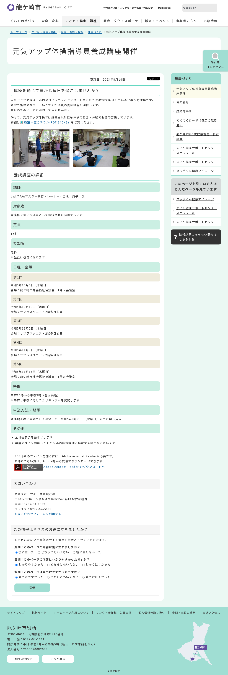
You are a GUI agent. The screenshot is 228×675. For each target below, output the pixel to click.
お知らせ (182, 102)
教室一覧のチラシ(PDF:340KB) (46, 122)
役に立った (26, 552)
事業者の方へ (186, 21)
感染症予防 (184, 111)
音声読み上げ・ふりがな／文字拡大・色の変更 (128, 7)
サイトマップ (16, 612)
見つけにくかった (98, 577)
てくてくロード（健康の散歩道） (196, 122)
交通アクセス (211, 612)
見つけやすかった (31, 577)
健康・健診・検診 (72, 32)
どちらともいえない (55, 552)
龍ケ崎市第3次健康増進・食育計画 (197, 136)
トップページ (18, 32)
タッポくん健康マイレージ (195, 171)
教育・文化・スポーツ (120, 21)
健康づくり (95, 32)
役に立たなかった (88, 552)
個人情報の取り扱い (152, 612)
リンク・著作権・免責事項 (113, 612)
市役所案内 (58, 659)
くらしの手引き (23, 21)
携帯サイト (39, 612)
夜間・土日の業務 (184, 612)
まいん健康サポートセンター (196, 162)
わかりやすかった (31, 564)
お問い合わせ (23, 659)
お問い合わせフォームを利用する (37, 514)
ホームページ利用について (71, 612)
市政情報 (210, 21)
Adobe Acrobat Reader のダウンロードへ (59, 466)
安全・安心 (50, 21)
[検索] (195, 8)
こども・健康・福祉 (81, 21)
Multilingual (164, 7)
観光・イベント (157, 21)
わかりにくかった (98, 564)
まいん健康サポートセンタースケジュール (196, 150)
